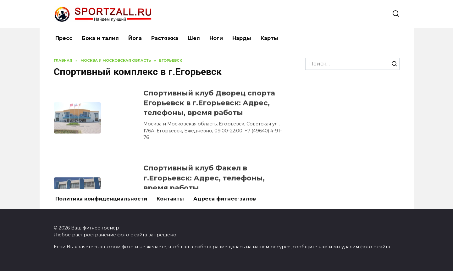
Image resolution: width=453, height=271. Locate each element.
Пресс (63, 38)
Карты (269, 38)
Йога (135, 38)
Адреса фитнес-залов (224, 199)
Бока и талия (100, 38)
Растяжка (164, 38)
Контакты (170, 199)
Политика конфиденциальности (101, 199)
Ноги (216, 38)
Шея (194, 38)
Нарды (241, 38)
